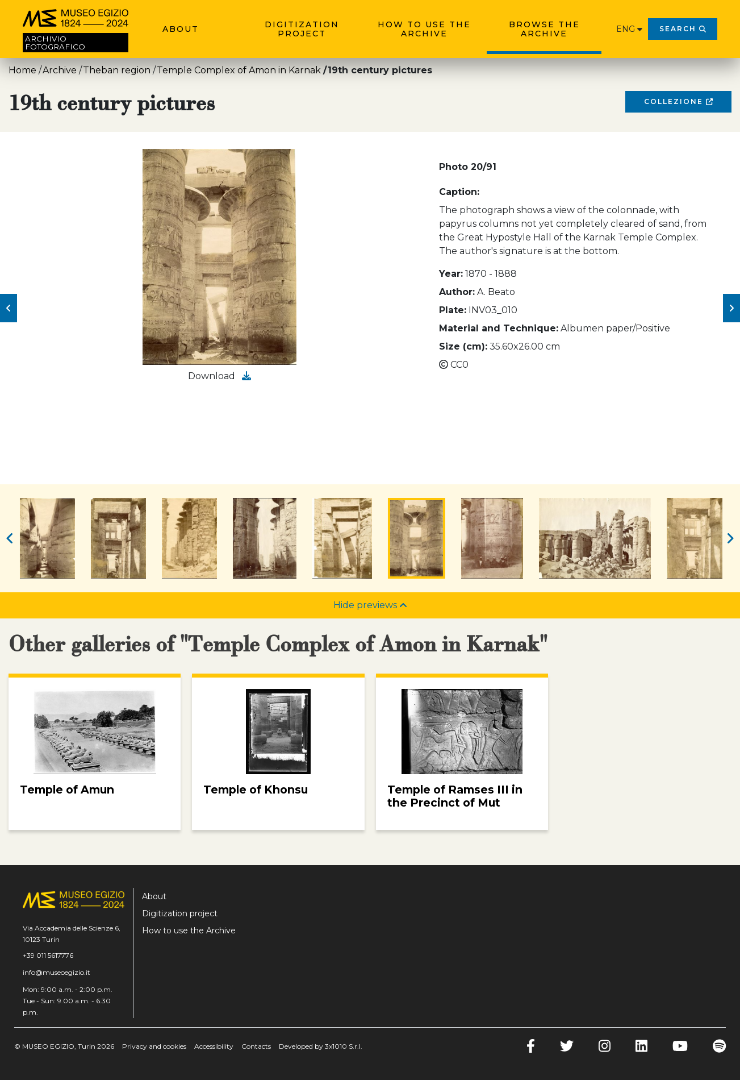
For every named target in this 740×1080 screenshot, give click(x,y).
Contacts (256, 1046)
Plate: (452, 310)
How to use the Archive (424, 29)
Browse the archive (544, 29)
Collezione (678, 101)
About (180, 29)
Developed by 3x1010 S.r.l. (320, 1046)
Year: (451, 273)
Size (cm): (463, 346)
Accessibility (213, 1046)
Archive (60, 70)
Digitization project (302, 29)
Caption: (459, 191)
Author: (457, 291)
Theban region (116, 70)
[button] (8, 308)
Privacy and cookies (154, 1046)
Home (22, 70)
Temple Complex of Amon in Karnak (239, 70)
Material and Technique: (498, 328)
